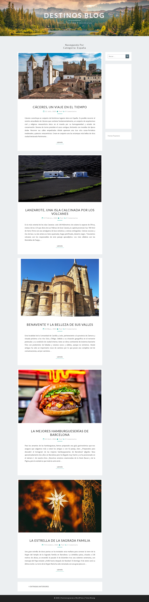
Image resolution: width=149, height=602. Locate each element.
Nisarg (92, 598)
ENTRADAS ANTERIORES (38, 586)
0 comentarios (71, 111)
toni (60, 111)
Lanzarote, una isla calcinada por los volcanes (59, 211)
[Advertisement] (118, 96)
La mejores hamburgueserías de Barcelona (60, 432)
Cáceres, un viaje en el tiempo (60, 107)
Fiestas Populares (114, 136)
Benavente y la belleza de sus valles (60, 324)
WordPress (80, 598)
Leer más (60, 142)
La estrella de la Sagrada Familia (60, 540)
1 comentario (72, 545)
